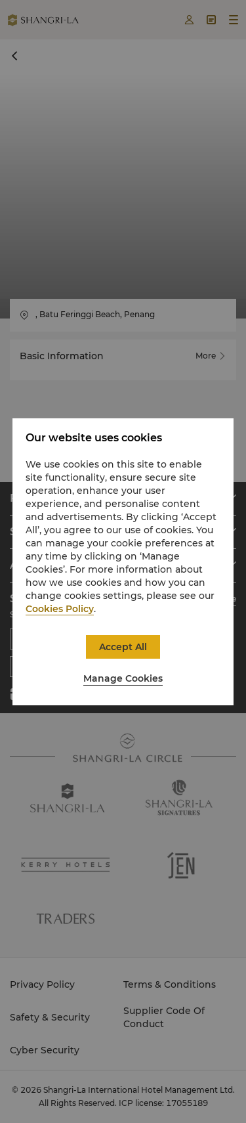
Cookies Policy (60, 609)
